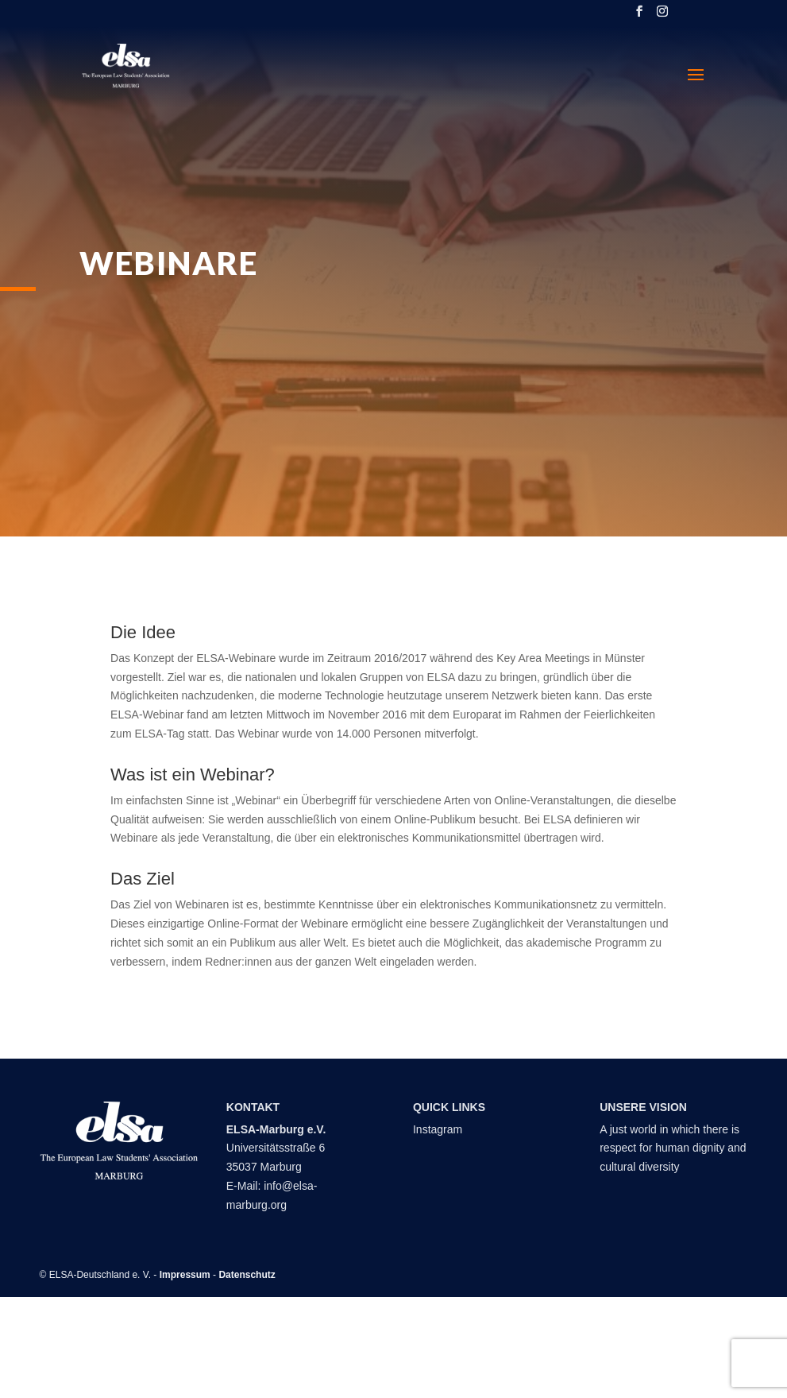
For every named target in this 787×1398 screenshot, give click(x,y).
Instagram (437, 1129)
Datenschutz (246, 1274)
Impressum (185, 1274)
